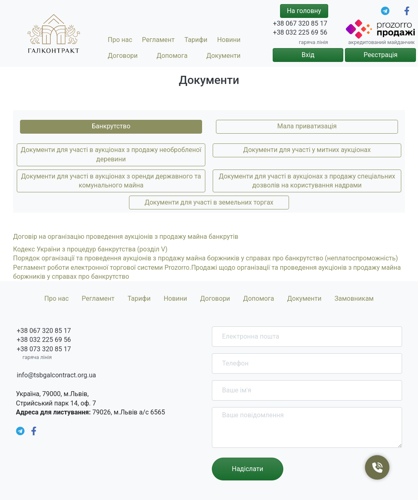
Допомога (171, 55)
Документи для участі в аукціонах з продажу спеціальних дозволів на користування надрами (307, 180)
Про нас (120, 40)
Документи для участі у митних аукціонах (307, 150)
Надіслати (247, 469)
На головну (304, 11)
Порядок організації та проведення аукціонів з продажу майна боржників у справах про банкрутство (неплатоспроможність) (205, 258)
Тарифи (196, 40)
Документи (223, 55)
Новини (228, 40)
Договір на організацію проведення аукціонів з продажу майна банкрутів (125, 236)
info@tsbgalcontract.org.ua (56, 375)
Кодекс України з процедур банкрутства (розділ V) (90, 249)
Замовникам (354, 298)
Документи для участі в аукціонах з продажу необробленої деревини (111, 154)
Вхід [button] (308, 55)
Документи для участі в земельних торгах (209, 202)
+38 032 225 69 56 (300, 32)
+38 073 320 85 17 (44, 349)
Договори (123, 55)
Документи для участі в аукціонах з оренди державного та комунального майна (111, 180)
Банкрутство (111, 126)
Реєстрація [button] (381, 55)
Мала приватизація (307, 126)
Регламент (158, 40)
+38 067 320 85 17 (300, 23)
